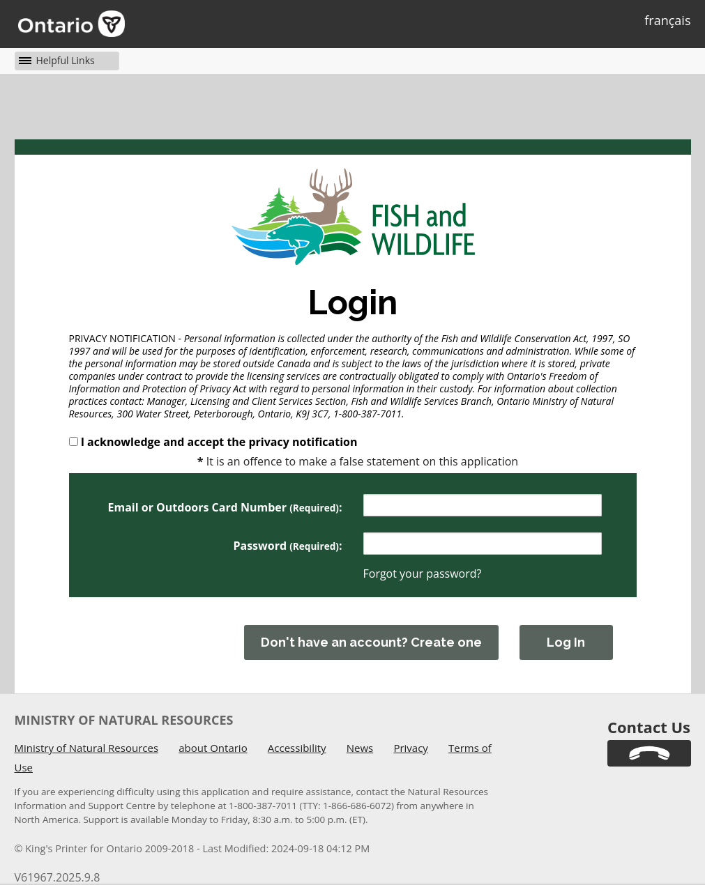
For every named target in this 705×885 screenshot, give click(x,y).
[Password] (482, 543)
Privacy (410, 748)
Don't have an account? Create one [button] (371, 642)
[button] (55, 60)
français (667, 20)
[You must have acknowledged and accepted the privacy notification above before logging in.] (578, 637)
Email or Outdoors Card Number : (224, 507)
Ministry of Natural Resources (87, 748)
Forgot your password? (422, 573)
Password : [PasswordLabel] (287, 545)
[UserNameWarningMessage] (482, 512)
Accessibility (297, 748)
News (360, 748)
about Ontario (213, 748)
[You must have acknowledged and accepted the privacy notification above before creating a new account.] (371, 637)
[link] (649, 753)
